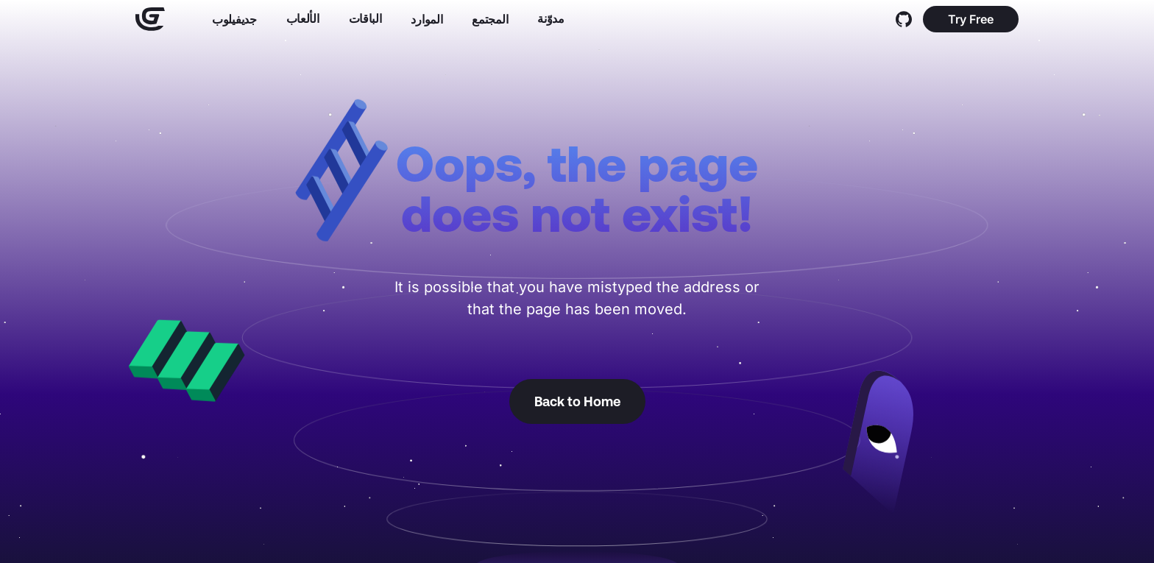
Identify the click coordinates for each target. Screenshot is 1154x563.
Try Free (971, 19)
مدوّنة (550, 18)
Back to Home (577, 401)
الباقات (365, 18)
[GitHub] (904, 19)
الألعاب (302, 18)
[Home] (150, 19)
